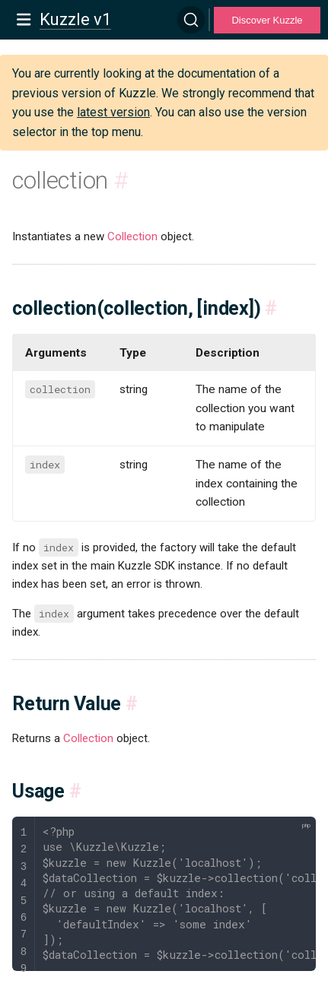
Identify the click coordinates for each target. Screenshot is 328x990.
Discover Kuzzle (266, 20)
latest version (113, 112)
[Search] (191, 19)
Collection (132, 236)
